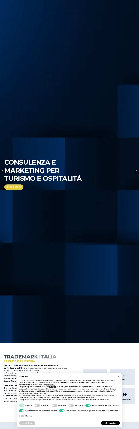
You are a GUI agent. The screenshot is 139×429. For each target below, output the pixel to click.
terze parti (52, 387)
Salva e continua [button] (110, 423)
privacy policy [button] (82, 380)
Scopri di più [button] (27, 423)
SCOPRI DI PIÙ (14, 187)
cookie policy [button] (50, 385)
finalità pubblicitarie (43, 391)
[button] (2, 171)
